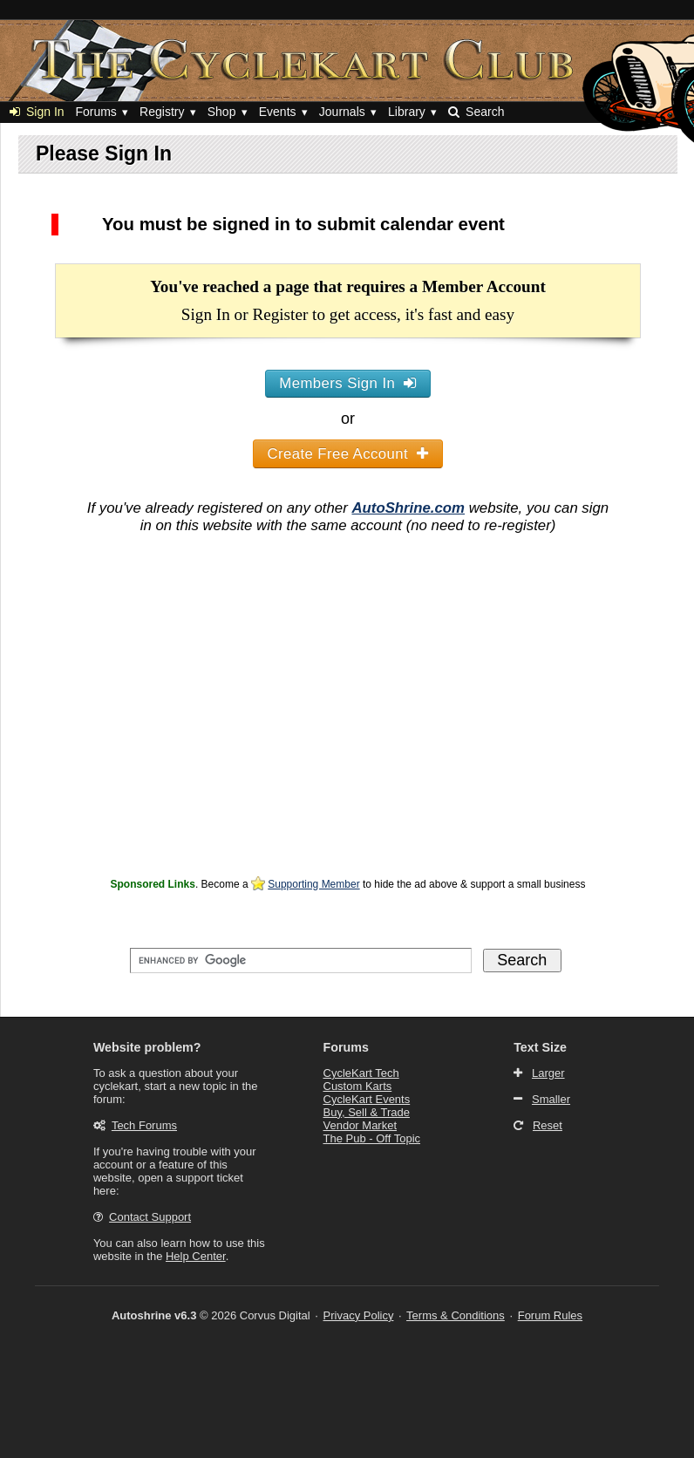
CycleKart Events (367, 1099)
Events (277, 112)
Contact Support (150, 1216)
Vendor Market (360, 1125)
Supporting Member (313, 884)
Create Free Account (348, 454)
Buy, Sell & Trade (366, 1112)
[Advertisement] (347, 751)
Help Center (196, 1256)
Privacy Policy (358, 1315)
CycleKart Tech (361, 1073)
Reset (547, 1125)
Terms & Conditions (455, 1315)
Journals (342, 112)
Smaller (551, 1099)
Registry (161, 112)
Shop (222, 112)
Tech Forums (144, 1125)
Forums (95, 112)
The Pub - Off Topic (372, 1138)
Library (406, 112)
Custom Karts (357, 1086)
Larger (548, 1073)
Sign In (37, 112)
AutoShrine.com (408, 508)
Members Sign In (347, 383)
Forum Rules (550, 1315)
